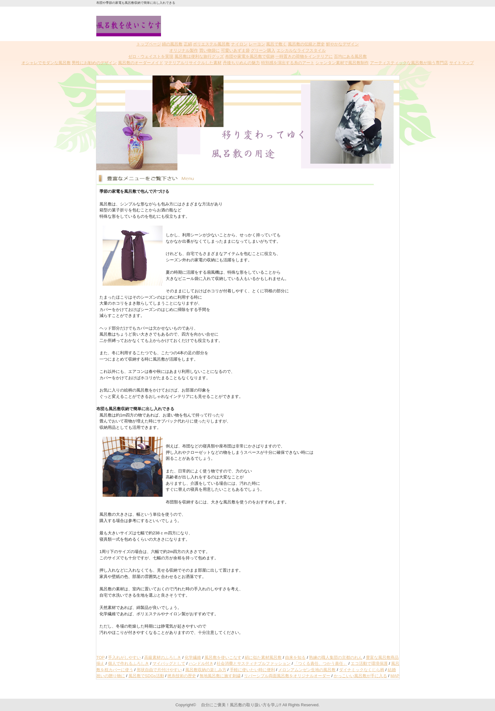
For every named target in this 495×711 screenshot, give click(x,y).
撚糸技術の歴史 (181, 675)
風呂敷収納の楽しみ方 (205, 669)
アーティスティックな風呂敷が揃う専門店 (409, 62)
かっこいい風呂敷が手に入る (360, 675)
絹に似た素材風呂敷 (263, 657)
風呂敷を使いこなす (223, 657)
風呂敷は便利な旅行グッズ (199, 56)
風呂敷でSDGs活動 (146, 675)
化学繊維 (193, 657)
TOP (100, 657)
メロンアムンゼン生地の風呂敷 (307, 669)
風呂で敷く (276, 44)
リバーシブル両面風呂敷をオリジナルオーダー (287, 675)
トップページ (148, 44)
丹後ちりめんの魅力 (241, 62)
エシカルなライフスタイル (301, 50)
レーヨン (257, 44)
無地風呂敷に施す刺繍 (220, 675)
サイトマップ (461, 62)
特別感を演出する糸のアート (287, 62)
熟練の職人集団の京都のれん (335, 657)
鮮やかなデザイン (342, 44)
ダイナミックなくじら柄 (361, 669)
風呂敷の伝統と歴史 (306, 44)
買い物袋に (209, 50)
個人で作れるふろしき (128, 663)
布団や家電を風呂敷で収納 (249, 56)
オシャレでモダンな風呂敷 (46, 62)
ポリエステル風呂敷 (211, 44)
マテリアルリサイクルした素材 (193, 62)
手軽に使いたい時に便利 (252, 669)
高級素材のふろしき (162, 657)
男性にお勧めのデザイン (94, 62)
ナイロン (239, 44)
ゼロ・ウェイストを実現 (150, 56)
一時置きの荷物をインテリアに (304, 56)
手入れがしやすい (124, 657)
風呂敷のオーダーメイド (140, 62)
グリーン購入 (263, 50)
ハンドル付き (201, 663)
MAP (395, 675)
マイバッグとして (168, 663)
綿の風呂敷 (172, 44)
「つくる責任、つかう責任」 (320, 663)
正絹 (188, 44)
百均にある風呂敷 (350, 56)
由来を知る (295, 657)
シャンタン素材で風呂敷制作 (342, 62)
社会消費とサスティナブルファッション (253, 663)
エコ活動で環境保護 (369, 663)
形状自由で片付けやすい (159, 669)
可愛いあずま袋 (235, 50)
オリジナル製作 (183, 50)
